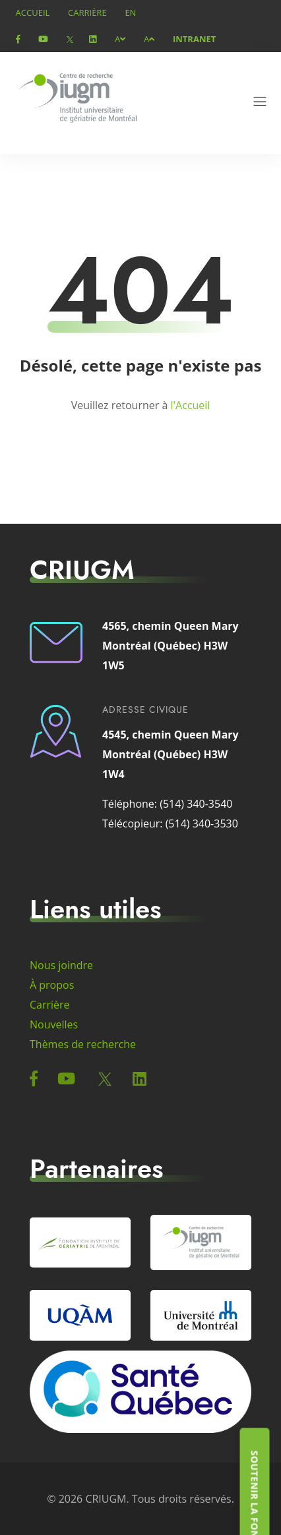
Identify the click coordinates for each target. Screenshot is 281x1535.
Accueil (33, 12)
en (130, 12)
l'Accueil (190, 405)
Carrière (87, 12)
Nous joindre (61, 965)
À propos (52, 985)
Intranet (194, 39)
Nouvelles (54, 1024)
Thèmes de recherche (83, 1044)
